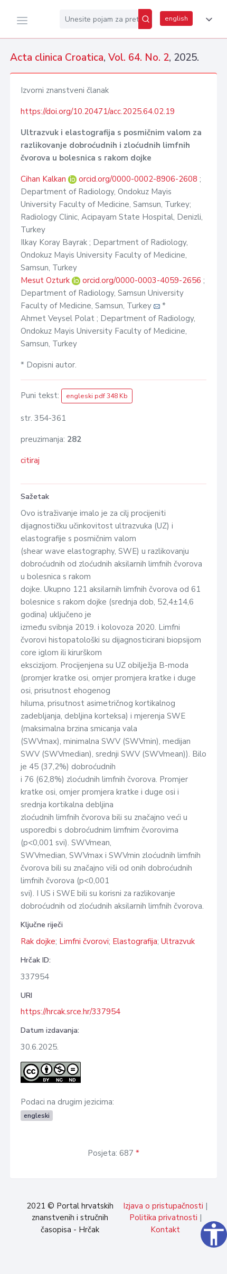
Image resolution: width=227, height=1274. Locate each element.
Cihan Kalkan (44, 179)
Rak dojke (38, 941)
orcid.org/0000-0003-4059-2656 (141, 280)
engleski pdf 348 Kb (97, 396)
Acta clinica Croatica (56, 57)
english (176, 18)
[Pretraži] (145, 19)
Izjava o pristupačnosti (163, 1206)
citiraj (30, 460)
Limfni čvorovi (84, 941)
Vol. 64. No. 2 (138, 57)
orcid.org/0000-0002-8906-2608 (138, 179)
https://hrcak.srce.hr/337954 (70, 1011)
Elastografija (134, 941)
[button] (207, 19)
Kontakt (165, 1229)
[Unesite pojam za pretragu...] (99, 19)
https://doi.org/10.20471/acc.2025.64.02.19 (98, 111)
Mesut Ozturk (46, 280)
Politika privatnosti (163, 1217)
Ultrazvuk (178, 941)
